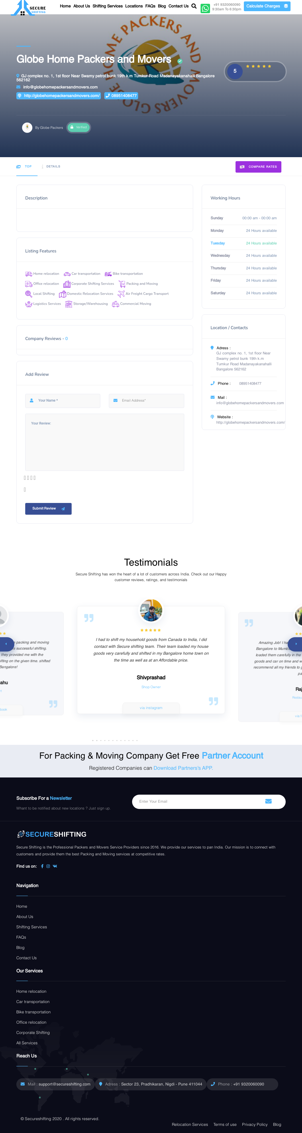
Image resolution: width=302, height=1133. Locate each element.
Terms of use (225, 1125)
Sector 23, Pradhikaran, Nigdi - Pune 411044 (161, 1084)
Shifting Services (108, 6)
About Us (81, 6)
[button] (137, 740)
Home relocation (42, 273)
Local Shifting (40, 293)
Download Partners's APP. (183, 768)
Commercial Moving (131, 303)
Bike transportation (124, 273)
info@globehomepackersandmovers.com (57, 87)
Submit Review (49, 509)
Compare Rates (258, 167)
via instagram (151, 708)
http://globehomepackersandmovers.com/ (58, 96)
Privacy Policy (255, 1125)
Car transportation (82, 273)
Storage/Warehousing (86, 303)
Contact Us (178, 6)
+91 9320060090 (248, 1084)
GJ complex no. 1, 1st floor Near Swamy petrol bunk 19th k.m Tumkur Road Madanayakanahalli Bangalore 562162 (115, 78)
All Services (27, 1043)
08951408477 (121, 96)
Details (51, 167)
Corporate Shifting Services (88, 283)
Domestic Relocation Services (86, 293)
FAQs (150, 6)
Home (65, 6)
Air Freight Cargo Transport (142, 293)
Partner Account (232, 756)
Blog (162, 6)
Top (24, 167)
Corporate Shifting (33, 1033)
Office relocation (42, 283)
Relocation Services (190, 1125)
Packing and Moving (138, 283)
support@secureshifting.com (65, 1084)
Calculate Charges (267, 6)
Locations (134, 6)
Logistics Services (43, 303)
